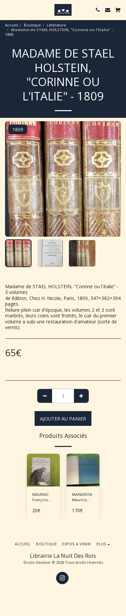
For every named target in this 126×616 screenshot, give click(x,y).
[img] (43, 470)
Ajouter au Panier (63, 418)
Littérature (56, 24)
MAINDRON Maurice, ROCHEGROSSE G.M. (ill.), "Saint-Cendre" (85, 497)
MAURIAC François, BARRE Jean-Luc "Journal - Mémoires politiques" (43, 497)
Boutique (32, 24)
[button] (7, 9)
